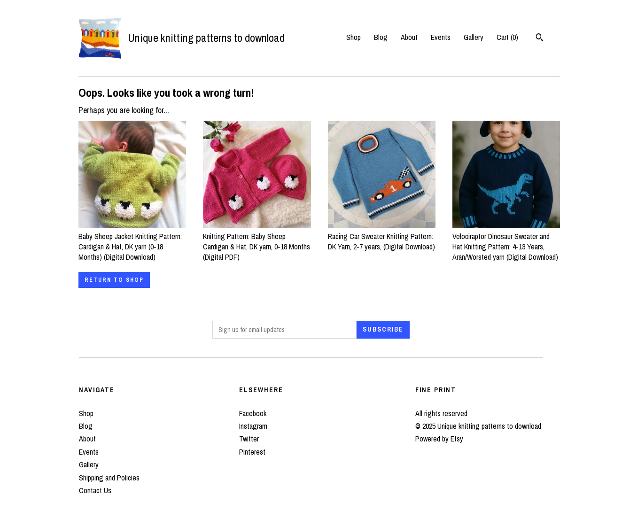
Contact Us (95, 490)
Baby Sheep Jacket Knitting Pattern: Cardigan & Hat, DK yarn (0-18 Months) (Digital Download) (132, 241)
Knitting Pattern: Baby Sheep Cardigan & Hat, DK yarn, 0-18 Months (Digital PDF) (257, 241)
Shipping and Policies (109, 477)
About (409, 37)
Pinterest (252, 452)
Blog (381, 37)
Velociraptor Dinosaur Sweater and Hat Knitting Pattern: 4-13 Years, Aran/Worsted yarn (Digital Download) (506, 241)
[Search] (539, 38)
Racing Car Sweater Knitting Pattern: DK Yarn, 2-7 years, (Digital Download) (381, 236)
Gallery (473, 37)
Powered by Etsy (439, 438)
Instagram (253, 426)
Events (441, 37)
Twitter (249, 438)
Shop (353, 37)
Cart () (507, 37)
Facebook (252, 413)
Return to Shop (114, 280)
